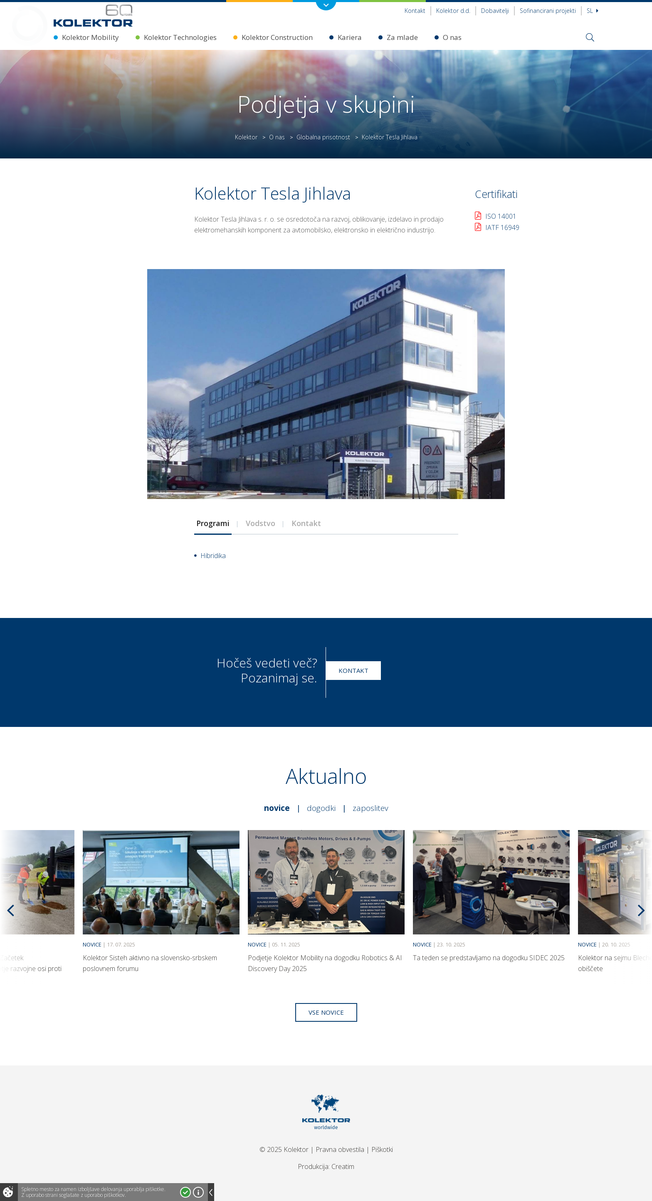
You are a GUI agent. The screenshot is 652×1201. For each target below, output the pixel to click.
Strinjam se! (185, 1192)
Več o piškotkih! (198, 1192)
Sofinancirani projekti (548, 11)
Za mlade (402, 37)
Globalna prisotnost (323, 137)
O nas (452, 37)
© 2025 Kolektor (284, 1149)
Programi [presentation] (213, 523)
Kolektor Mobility (90, 37)
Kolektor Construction (277, 37)
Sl (592, 11)
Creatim (342, 1166)
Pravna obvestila (340, 1149)
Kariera (350, 37)
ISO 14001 (500, 216)
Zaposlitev (370, 808)
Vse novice (326, 1012)
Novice (277, 808)
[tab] (212, 523)
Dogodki (321, 808)
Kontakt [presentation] (306, 523)
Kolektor (246, 137)
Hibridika (213, 555)
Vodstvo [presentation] (260, 523)
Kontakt (415, 11)
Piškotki (382, 1149)
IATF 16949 (502, 227)
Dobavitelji (495, 11)
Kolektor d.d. (453, 11)
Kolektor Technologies (180, 37)
